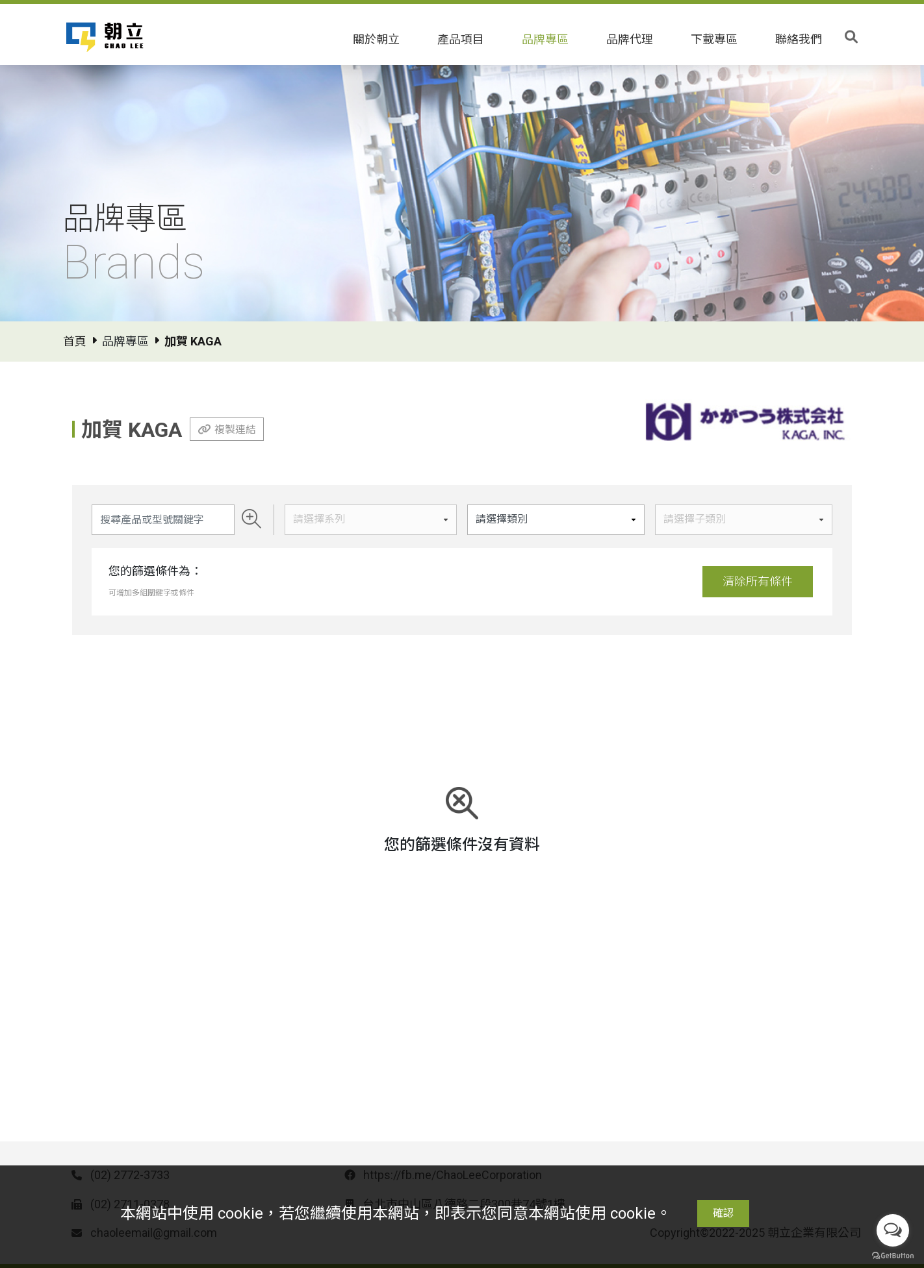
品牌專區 (545, 39)
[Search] (163, 519)
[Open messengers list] (893, 1230)
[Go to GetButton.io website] (893, 1255)
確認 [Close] (723, 1213)
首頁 (74, 341)
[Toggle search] (851, 37)
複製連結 (235, 429)
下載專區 (714, 39)
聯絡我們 (798, 39)
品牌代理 (629, 39)
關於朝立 (376, 39)
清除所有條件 (758, 581)
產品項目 (460, 39)
